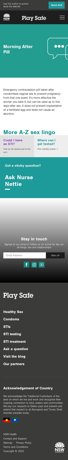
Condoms (11, 319)
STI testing (12, 334)
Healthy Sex (13, 312)
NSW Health (10, 434)
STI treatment (14, 341)
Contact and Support (15, 438)
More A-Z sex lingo (29, 132)
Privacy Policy (23, 442)
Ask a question (15, 349)
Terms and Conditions (15, 447)
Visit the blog (14, 356)
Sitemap (7, 442)
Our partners (13, 364)
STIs (6, 326)
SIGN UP (55, 255)
